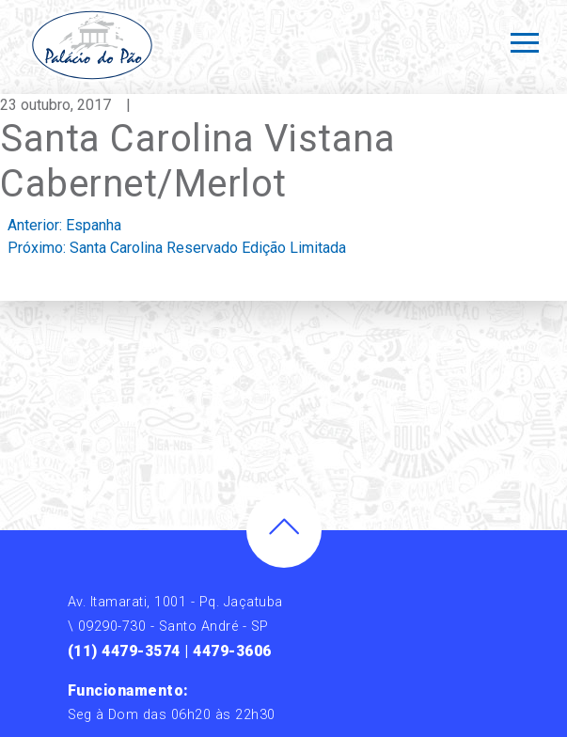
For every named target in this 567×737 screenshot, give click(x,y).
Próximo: (177, 248)
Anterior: (64, 225)
